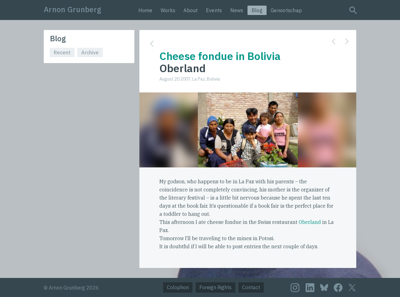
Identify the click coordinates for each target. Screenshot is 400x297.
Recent (62, 52)
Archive (90, 52)
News (236, 10)
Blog (257, 10)
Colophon (178, 287)
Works (168, 10)
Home (145, 10)
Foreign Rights (215, 287)
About (190, 10)
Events (214, 10)
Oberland (310, 222)
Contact (251, 287)
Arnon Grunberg (72, 9)
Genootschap (286, 10)
